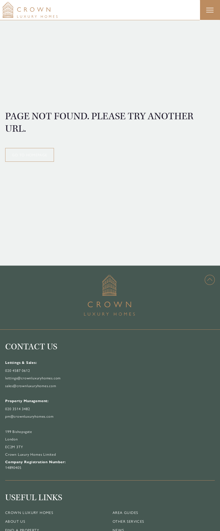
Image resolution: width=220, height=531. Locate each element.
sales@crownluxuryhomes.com (30, 385)
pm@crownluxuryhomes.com (29, 416)
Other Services (128, 521)
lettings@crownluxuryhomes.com (33, 377)
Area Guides (125, 512)
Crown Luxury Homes (29, 512)
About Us (15, 521)
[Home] (40, 10)
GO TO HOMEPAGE (29, 154)
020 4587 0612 (17, 370)
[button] (210, 10)
